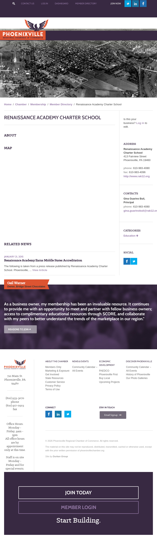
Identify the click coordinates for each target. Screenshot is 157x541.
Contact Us (27, 3)
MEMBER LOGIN (78, 507)
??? (13, 3)
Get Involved (52, 374)
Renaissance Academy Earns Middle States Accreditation (43, 260)
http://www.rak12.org (136, 176)
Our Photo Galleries (136, 378)
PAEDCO (104, 370)
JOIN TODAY (78, 493)
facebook (143, 3)
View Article (39, 270)
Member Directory (85, 3)
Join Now (116, 3)
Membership (38, 104)
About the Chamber (56, 361)
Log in (140, 123)
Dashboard (61, 3)
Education (130, 235)
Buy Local (104, 378)
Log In (44, 3)
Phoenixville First (108, 374)
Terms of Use (52, 389)
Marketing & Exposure (57, 370)
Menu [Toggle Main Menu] (10, 35)
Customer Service (55, 382)
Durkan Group (60, 456)
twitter (127, 3)
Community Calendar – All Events (84, 369)
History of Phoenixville (138, 374)
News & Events (80, 361)
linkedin (135, 3)
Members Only (53, 367)
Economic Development (107, 363)
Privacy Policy (53, 385)
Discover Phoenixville (139, 361)
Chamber (21, 104)
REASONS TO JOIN (19, 329)
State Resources (54, 378)
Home (7, 104)
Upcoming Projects (109, 382)
